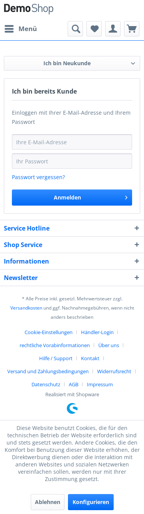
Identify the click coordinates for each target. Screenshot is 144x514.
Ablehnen (47, 502)
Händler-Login (97, 332)
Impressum (100, 384)
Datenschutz (45, 384)
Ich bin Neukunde (67, 63)
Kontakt (90, 358)
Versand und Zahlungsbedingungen (48, 371)
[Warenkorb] (131, 28)
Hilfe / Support (56, 358)
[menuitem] (20, 28)
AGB (73, 384)
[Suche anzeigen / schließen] (75, 28)
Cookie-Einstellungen (49, 332)
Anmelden (90, 196)
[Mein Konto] (113, 28)
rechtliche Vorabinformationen (55, 345)
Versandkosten (26, 308)
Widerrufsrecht (114, 371)
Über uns (108, 345)
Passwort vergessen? (38, 177)
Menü (21, 28)
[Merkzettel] (94, 28)
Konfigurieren (91, 502)
